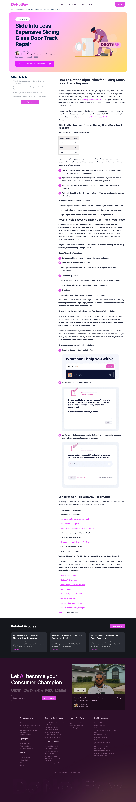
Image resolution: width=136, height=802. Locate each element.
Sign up (61, 612)
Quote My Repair (22, 19)
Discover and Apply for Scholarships (52, 759)
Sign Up (119, 4)
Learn (63, 4)
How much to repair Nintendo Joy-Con (74, 542)
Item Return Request (51, 729)
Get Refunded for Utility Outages (72, 608)
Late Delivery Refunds (52, 727)
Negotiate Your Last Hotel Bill (71, 594)
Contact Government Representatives (101, 747)
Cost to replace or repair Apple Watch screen (77, 528)
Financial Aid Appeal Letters (54, 763)
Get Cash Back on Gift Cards (71, 603)
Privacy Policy (24, 760)
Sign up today (49, 698)
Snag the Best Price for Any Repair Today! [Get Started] (35, 64)
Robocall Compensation (27, 748)
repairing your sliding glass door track (92, 117)
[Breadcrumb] (12, 9)
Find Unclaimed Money (52, 751)
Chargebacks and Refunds (53, 734)
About (90, 4)
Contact (22, 765)
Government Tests (100, 734)
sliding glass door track (92, 100)
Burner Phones (24, 723)
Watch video (80, 690)
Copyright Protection (76, 725)
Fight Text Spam (25, 746)
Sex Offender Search (101, 755)
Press (21, 762)
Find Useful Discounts (68, 580)
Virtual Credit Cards (26, 728)
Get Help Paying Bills (68, 598)
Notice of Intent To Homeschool (104, 753)
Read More (16, 649)
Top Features (72, 4)
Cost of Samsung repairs (69, 524)
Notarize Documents (101, 737)
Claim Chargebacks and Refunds (72, 585)
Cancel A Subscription (52, 732)
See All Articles (117, 626)
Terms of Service (25, 757)
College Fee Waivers (51, 756)
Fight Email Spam (25, 743)
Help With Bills (49, 753)
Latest (83, 4)
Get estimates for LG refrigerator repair (74, 519)
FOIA (96, 739)
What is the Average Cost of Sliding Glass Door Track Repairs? (29, 82)
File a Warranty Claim (68, 576)
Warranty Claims (25, 734)
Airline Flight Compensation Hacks (31, 725)
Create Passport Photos (102, 750)
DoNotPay (19, 4)
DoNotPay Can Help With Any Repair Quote (27, 93)
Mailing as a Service (100, 725)
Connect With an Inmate (102, 723)
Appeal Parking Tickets (77, 723)
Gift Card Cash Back (51, 746)
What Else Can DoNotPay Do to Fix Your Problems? (30, 96)
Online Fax (97, 728)
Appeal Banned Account (53, 737)
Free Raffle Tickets (51, 748)
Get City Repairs (66, 589)
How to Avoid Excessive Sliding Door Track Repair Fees (29, 88)
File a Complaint (75, 728)
